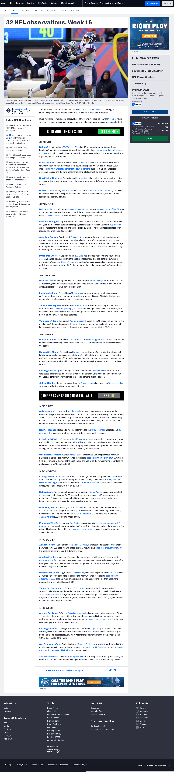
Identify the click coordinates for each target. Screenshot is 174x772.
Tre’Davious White (71, 147)
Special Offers (96, 711)
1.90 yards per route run (90, 483)
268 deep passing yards (66, 308)
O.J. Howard (79, 588)
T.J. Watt (79, 256)
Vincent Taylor (84, 163)
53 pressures (115, 225)
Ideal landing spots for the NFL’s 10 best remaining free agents (18, 128)
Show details (40, 767)
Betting (75, 10)
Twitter (143, 708)
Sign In (167, 3)
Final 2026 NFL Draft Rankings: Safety (16, 186)
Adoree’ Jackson (77, 321)
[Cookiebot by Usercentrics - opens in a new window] (16, 767)
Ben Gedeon (75, 523)
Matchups (51, 727)
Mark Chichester (22, 109)
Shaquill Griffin (76, 656)
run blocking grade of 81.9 (97, 340)
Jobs (6, 708)
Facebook (144, 718)
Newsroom (8, 711)
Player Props (52, 708)
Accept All (152, 749)
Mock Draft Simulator (56, 740)
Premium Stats (53, 721)
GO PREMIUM (152, 3)
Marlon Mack (77, 293)
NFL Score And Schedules (58, 714)
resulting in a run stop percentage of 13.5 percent (68, 169)
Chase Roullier (75, 455)
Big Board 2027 (53, 737)
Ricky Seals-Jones (76, 613)
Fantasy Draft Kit (54, 731)
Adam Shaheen (62, 476)
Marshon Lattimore (54, 215)
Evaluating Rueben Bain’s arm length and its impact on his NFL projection (19, 204)
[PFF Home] (3, 3)
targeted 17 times (66, 262)
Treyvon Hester (88, 383)
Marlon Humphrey (77, 209)
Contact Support (98, 726)
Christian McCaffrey (48, 560)
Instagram (144, 711)
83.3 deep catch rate (51, 594)
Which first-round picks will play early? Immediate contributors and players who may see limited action (18, 139)
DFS (64, 10)
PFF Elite (111, 119)
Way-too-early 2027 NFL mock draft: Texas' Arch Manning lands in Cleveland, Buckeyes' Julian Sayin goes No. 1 (18, 167)
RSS (142, 727)
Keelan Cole (80, 305)
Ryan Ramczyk (79, 573)
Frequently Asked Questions (102, 729)
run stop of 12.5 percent (96, 647)
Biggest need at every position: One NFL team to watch (17, 214)
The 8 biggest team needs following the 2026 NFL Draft (18, 156)
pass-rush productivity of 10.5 (109, 548)
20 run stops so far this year (99, 191)
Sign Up (150, 138)
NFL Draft (52, 10)
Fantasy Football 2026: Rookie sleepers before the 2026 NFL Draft (17, 194)
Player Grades (53, 718)
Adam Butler (84, 178)
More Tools (150, 112)
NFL (15, 10)
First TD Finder (53, 711)
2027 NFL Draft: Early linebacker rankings (16, 149)
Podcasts (144, 724)
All (6, 10)
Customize (152, 757)
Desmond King (98, 371)
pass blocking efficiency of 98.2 (101, 458)
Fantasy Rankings (54, 734)
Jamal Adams (67, 191)
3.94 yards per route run (96, 619)
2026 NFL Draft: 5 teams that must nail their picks (17, 178)
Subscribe (95, 708)
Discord (143, 721)
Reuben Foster (85, 644)
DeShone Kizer (77, 237)
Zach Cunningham (98, 281)
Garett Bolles (73, 340)
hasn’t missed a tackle (83, 529)
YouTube (143, 714)
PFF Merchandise (98, 714)
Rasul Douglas (78, 439)
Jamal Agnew (96, 492)
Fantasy (25, 10)
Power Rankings (54, 724)
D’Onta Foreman (82, 514)
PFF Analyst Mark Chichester (91, 110)
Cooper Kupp (95, 629)
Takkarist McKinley (79, 545)
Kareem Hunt (78, 352)
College (38, 10)
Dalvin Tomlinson (97, 430)
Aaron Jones (78, 507)
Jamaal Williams (46, 517)
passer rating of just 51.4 (109, 209)
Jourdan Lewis (74, 411)
